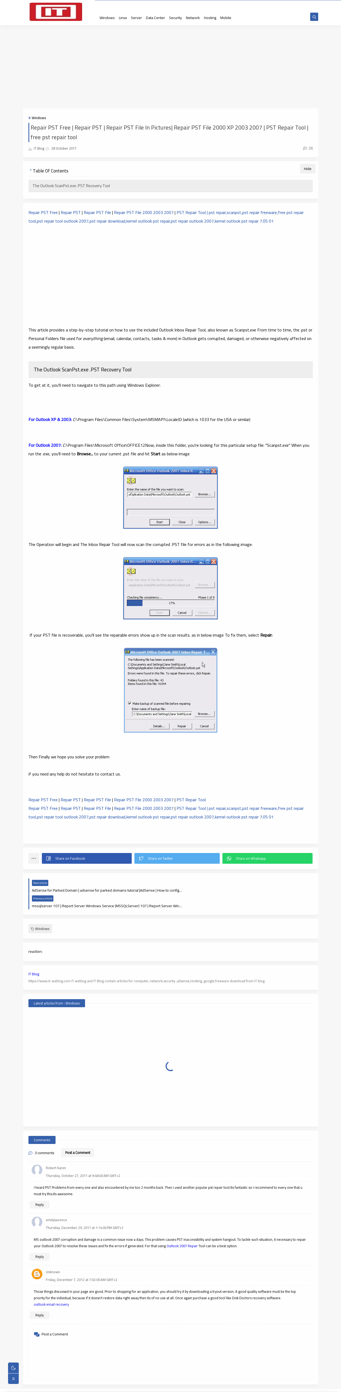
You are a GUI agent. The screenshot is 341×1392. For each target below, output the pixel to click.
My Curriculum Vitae (182, 5)
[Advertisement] (170, 67)
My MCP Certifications (216, 5)
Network (193, 17)
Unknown (53, 1257)
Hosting (210, 17)
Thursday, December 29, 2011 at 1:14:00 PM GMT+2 (84, 1213)
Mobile (225, 17)
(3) (308, 148)
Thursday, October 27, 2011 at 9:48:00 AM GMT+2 (83, 1161)
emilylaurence (56, 1205)
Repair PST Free (43, 213)
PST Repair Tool (192, 800)
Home (100, 5)
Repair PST (71, 213)
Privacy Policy (154, 5)
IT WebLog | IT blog (68, 1385)
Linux (123, 17)
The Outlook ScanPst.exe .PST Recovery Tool (71, 186)
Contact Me (133, 5)
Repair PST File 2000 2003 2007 (144, 213)
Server (136, 17)
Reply (39, 1190)
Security (175, 17)
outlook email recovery (51, 1289)
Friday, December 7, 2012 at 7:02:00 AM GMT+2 (81, 1265)
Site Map (115, 5)
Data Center (155, 17)
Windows (107, 17)
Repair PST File (97, 213)
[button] (87, 859)
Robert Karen (56, 1153)
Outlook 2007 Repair (182, 1231)
